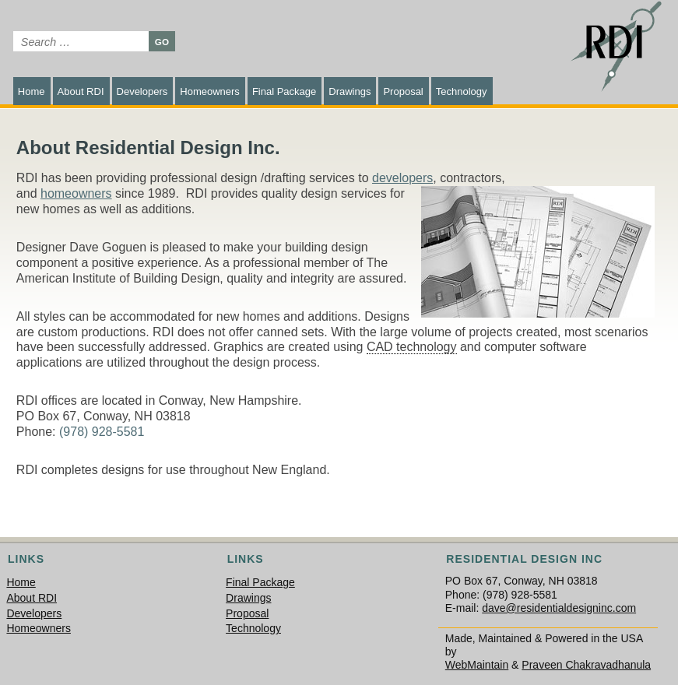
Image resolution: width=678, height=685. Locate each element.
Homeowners (210, 91)
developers (402, 177)
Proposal (403, 91)
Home (31, 91)
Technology (461, 91)
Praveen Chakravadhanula (586, 665)
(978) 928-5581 (101, 431)
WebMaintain (476, 665)
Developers (142, 91)
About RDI (81, 91)
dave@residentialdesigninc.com (559, 608)
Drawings (349, 91)
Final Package (284, 91)
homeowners (76, 193)
